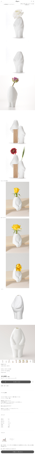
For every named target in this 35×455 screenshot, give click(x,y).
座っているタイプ (4, 405)
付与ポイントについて (12, 378)
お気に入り (31, 1)
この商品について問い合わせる (17, 451)
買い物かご (33, 1)
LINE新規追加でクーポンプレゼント (9, 4)
